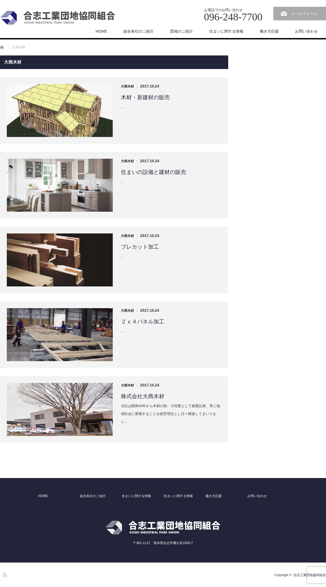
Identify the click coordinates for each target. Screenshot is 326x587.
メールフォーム (304, 13)
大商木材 (127, 86)
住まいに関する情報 (226, 31)
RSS (4, 574)
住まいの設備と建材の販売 (153, 172)
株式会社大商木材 (142, 396)
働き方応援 (269, 31)
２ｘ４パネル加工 (142, 321)
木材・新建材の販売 (145, 97)
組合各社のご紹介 (138, 31)
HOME (101, 31)
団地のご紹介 (181, 31)
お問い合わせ (306, 31)
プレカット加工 (140, 247)
